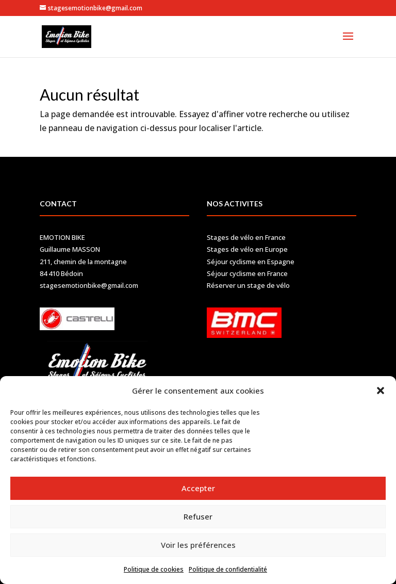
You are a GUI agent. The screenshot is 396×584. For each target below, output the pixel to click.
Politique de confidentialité (228, 569)
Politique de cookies (154, 569)
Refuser (198, 516)
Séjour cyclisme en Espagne (250, 261)
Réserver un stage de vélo (248, 285)
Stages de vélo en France (246, 237)
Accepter (198, 488)
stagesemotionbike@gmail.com (89, 285)
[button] (380, 390)
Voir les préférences (198, 545)
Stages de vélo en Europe (247, 249)
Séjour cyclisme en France (247, 273)
